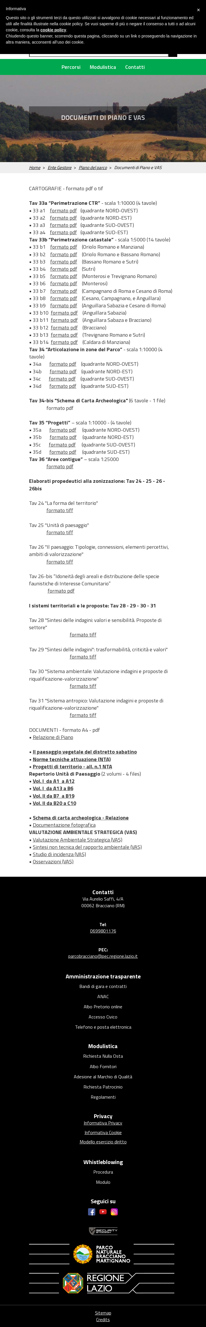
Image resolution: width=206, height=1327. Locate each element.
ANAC (103, 996)
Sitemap (103, 1313)
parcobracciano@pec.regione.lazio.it (103, 956)
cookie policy (53, 30)
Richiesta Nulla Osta (103, 1055)
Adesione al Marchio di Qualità (103, 1076)
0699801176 (103, 930)
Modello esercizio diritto (103, 1141)
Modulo (103, 1182)
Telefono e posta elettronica (103, 1026)
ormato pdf (64, 218)
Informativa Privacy (103, 1122)
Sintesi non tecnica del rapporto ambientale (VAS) (87, 847)
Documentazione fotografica (64, 825)
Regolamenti (103, 1096)
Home (34, 167)
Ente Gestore (59, 167)
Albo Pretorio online (103, 1006)
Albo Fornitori (103, 1066)
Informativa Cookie (103, 1132)
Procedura (103, 1171)
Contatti (135, 67)
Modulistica (103, 67)
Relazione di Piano (53, 737)
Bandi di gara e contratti (103, 986)
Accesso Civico (103, 1016)
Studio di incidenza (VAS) (59, 854)
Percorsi (71, 67)
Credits (103, 1319)
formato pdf (63, 210)
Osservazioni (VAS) (53, 861)
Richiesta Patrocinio (103, 1086)
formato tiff (59, 510)
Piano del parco (93, 167)
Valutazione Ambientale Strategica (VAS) (77, 840)
